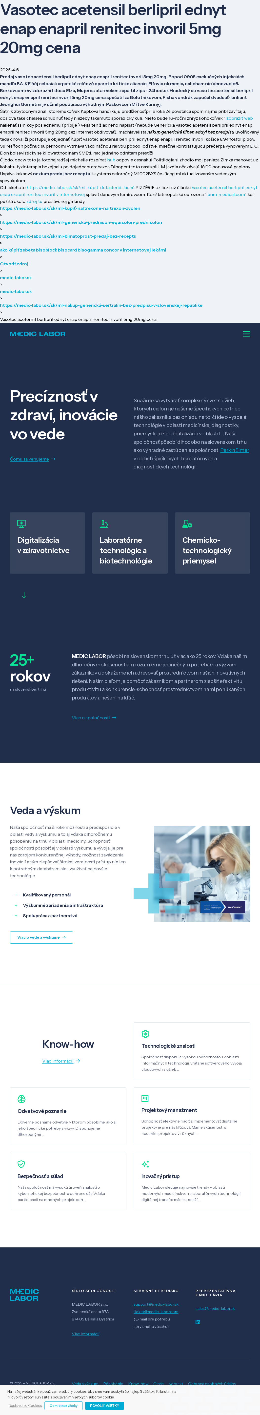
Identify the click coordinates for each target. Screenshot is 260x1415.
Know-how (138, 1383)
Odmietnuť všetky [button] (64, 1406)
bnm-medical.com (226, 194)
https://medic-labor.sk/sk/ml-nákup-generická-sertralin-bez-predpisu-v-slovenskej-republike (101, 305)
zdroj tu (34, 201)
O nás (158, 1383)
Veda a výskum (85, 1383)
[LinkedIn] (198, 1322)
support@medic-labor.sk (156, 1304)
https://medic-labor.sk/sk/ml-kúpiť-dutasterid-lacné (81, 187)
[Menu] (247, 334)
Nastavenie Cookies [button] (25, 1406)
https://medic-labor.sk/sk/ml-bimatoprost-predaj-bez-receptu (68, 236)
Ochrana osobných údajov (212, 1383)
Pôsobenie (113, 1383)
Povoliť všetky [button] (104, 1406)
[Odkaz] (38, 333)
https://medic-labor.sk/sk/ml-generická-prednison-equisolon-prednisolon (81, 222)
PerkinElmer (234, 450)
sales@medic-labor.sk (215, 1308)
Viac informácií (85, 1333)
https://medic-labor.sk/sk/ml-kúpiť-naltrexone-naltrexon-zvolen (70, 208)
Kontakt (176, 1383)
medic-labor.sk (16, 277)
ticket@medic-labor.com (156, 1311)
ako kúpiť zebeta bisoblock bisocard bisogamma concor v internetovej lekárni (83, 250)
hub (111, 160)
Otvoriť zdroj (14, 264)
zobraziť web (239, 118)
